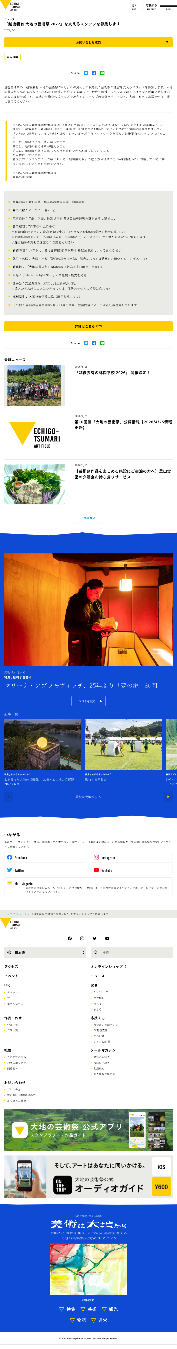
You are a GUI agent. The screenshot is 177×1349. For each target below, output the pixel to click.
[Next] (168, 797)
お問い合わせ (15, 1082)
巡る (94, 985)
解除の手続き (102, 1062)
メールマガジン (103, 1050)
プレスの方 (14, 1089)
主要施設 (99, 998)
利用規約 (99, 1068)
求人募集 (12, 57)
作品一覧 (12, 1024)
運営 (102, 1320)
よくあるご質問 (16, 1100)
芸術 (92, 1309)
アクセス (11, 966)
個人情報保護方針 (104, 1074)
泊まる (98, 1009)
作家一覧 (12, 1030)
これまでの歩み (16, 1057)
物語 (81, 1320)
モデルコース (15, 1003)
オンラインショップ (107, 966)
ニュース (9, 19)
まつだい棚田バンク (106, 1024)
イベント (11, 975)
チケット (12, 992)
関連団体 (12, 1068)
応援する (98, 1017)
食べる (98, 1003)
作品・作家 (13, 1017)
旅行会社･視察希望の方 (21, 1095)
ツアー (11, 998)
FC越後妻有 (101, 1030)
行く (7, 985)
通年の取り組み (16, 1062)
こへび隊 (99, 1036)
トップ (8, 914)
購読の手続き (102, 1057)
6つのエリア (101, 992)
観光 (113, 1309)
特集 (71, 1309)
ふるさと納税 (102, 1041)
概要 (7, 1050)
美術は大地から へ (88, 797)
